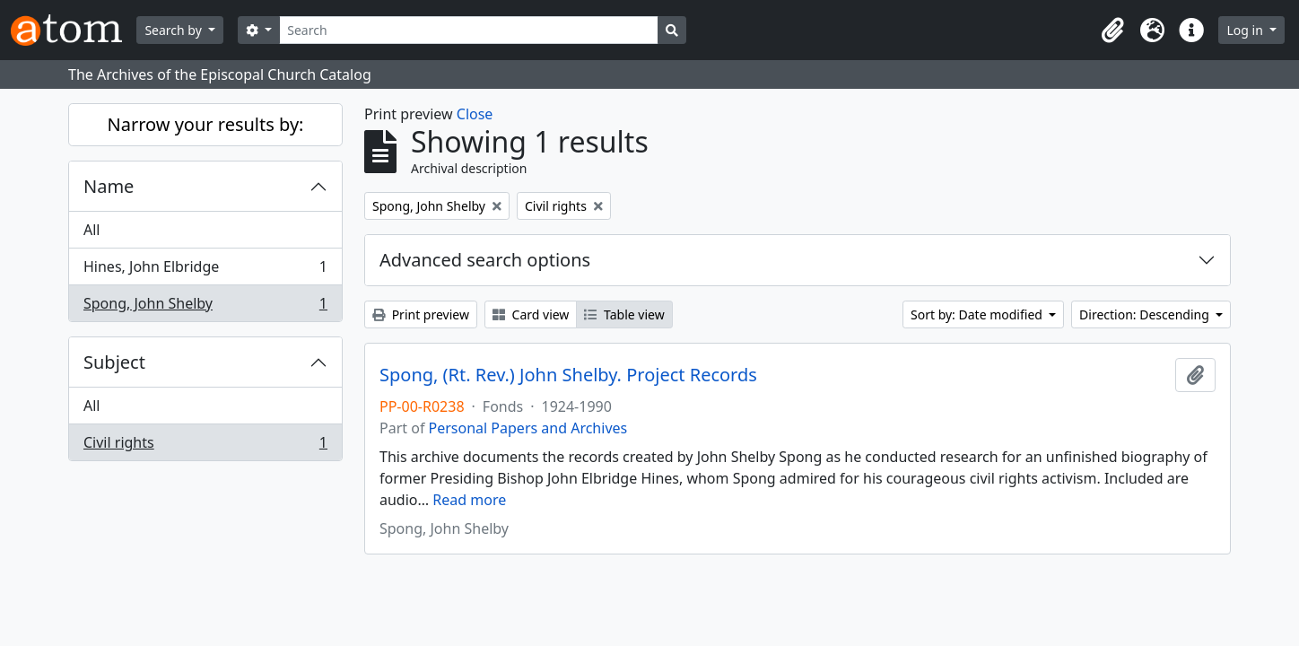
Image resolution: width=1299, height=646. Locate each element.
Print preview (420, 314)
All (91, 230)
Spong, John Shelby (205, 306)
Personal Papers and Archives (528, 428)
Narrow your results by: (206, 124)
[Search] (468, 30)
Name (108, 186)
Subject (114, 362)
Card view (531, 314)
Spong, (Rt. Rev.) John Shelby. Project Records (568, 375)
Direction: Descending (1145, 314)
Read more (469, 500)
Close (475, 114)
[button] (1112, 30)
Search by (174, 30)
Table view (624, 314)
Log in (1246, 30)
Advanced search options (484, 260)
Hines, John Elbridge (205, 270)
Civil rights (205, 446)
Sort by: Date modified (978, 314)
